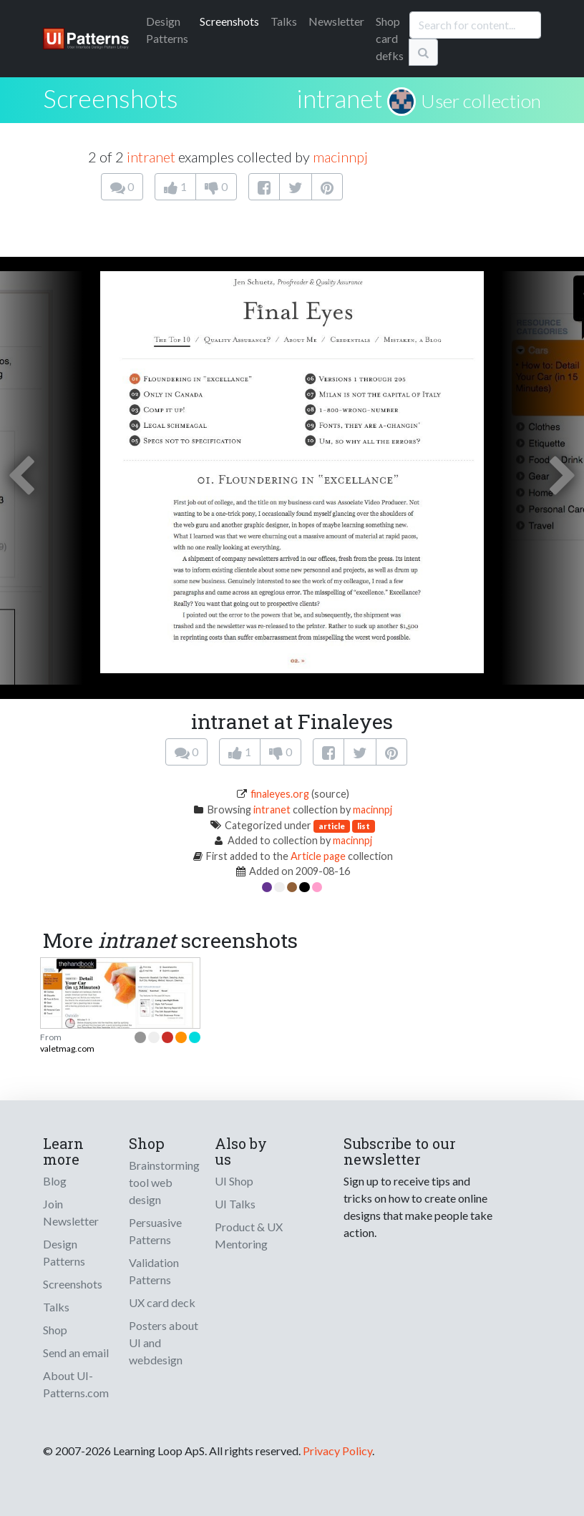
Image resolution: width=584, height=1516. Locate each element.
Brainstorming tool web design (164, 1182)
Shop (55, 1329)
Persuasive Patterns (155, 1231)
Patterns (167, 29)
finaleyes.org (279, 794)
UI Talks (235, 1204)
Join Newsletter (71, 1212)
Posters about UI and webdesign (163, 1342)
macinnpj (340, 156)
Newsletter (336, 21)
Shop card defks (390, 38)
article (331, 826)
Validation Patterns (154, 1271)
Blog (55, 1181)
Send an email (76, 1352)
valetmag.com (67, 1048)
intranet (339, 98)
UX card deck (162, 1302)
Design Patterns (64, 1252)
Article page (318, 856)
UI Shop (234, 1181)
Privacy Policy (337, 1450)
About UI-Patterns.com (76, 1384)
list (363, 826)
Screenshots (229, 21)
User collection (481, 100)
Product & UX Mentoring (249, 1235)
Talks (284, 21)
